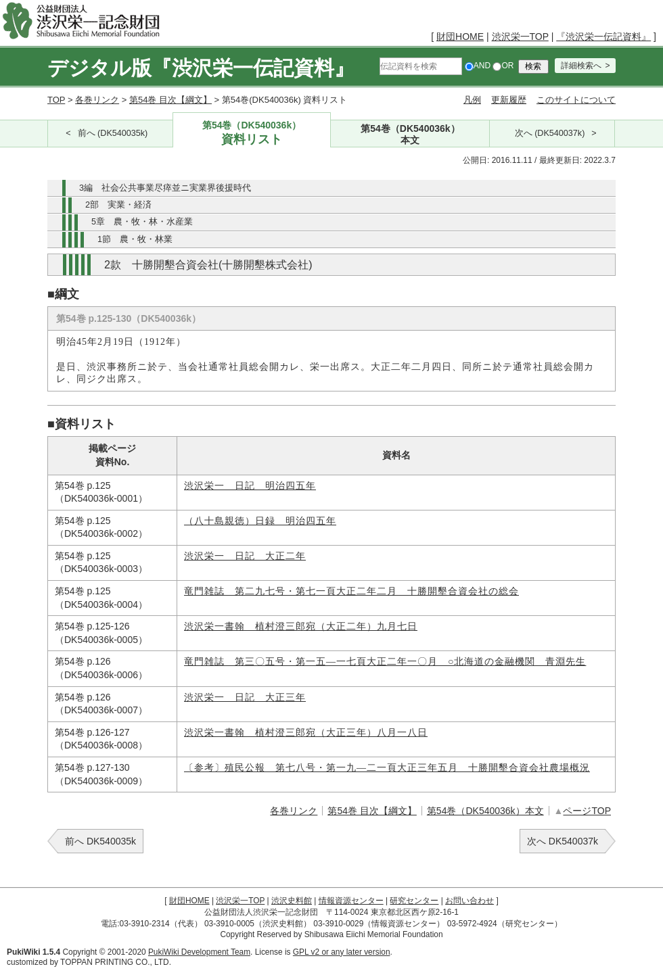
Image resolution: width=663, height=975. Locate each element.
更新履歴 (508, 100)
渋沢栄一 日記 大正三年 (245, 697)
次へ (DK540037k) (550, 133)
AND (477, 65)
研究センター (414, 900)
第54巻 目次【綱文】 (170, 100)
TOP (56, 100)
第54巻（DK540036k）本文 (485, 810)
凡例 (472, 100)
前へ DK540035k (100, 841)
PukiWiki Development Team (199, 952)
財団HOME (460, 36)
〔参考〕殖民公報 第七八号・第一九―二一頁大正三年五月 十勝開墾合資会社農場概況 (387, 768)
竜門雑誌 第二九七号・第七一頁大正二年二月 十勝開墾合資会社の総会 (351, 591)
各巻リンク (97, 100)
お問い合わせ (469, 900)
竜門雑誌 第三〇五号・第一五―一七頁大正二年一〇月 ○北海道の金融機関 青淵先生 (385, 662)
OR (503, 65)
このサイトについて (576, 100)
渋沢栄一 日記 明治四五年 (250, 486)
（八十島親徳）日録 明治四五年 (260, 521)
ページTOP (587, 810)
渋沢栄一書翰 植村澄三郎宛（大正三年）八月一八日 (306, 733)
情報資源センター (351, 900)
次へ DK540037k (562, 841)
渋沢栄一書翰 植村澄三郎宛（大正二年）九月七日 (300, 626)
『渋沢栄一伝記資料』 (603, 36)
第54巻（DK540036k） (252, 133)
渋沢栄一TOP (520, 36)
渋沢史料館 (291, 900)
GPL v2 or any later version (341, 952)
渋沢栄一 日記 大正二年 (245, 556)
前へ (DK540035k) (113, 133)
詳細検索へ (581, 65)
